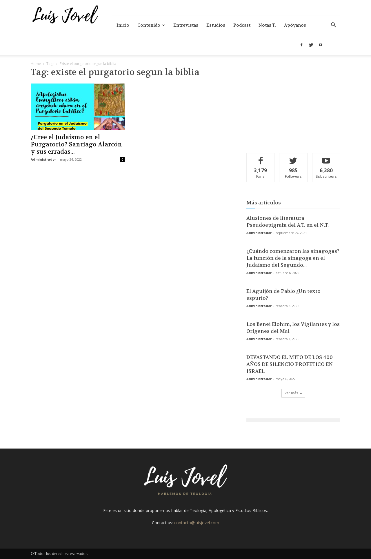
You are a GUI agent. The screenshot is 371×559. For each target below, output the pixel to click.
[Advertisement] (293, 106)
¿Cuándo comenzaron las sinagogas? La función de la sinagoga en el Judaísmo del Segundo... (292, 258)
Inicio (123, 25)
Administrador (43, 159)
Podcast (241, 25)
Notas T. (267, 25)
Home (36, 63)
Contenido (151, 25)
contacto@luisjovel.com (196, 522)
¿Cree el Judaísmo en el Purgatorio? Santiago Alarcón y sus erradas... (76, 144)
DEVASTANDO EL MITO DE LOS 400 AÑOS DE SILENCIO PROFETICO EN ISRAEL (289, 364)
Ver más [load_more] (293, 393)
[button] (333, 25)
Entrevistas (185, 25)
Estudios (215, 25)
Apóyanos (295, 25)
